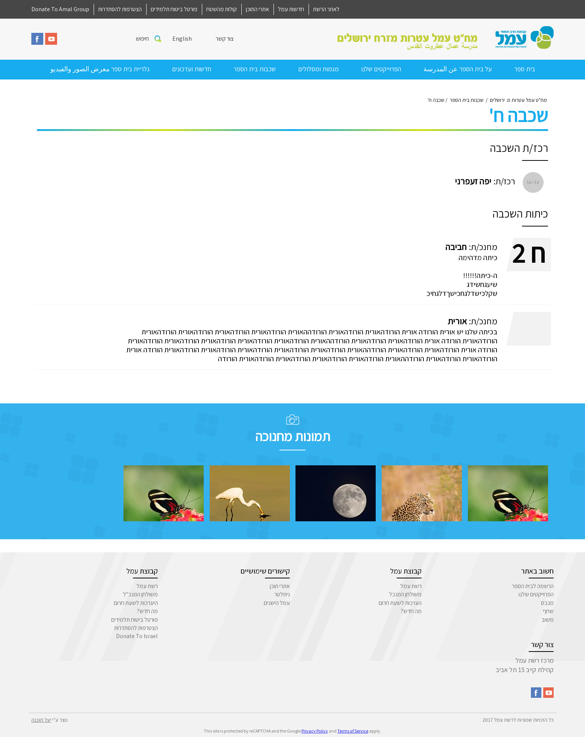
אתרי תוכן (280, 586)
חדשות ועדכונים (191, 69)
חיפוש (142, 39)
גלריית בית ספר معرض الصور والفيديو (100, 69)
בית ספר (524, 69)
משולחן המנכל (405, 594)
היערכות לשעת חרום (136, 603)
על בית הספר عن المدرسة (457, 69)
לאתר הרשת (326, 9)
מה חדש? (411, 611)
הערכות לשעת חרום (400, 603)
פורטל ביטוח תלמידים (174, 9)
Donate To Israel (137, 636)
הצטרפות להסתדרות (120, 9)
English (182, 39)
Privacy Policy (314, 731)
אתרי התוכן (257, 9)
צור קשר (225, 39)
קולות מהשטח (221, 9)
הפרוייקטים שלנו (381, 69)
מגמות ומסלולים (318, 69)
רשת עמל (411, 586)
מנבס (547, 603)
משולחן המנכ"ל (140, 594)
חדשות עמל (291, 9)
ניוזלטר (282, 594)
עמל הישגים (277, 603)
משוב (547, 620)
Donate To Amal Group (60, 9)
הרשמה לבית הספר (533, 586)
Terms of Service (352, 731)
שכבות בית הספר (255, 69)
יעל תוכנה (41, 719)
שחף (548, 611)
